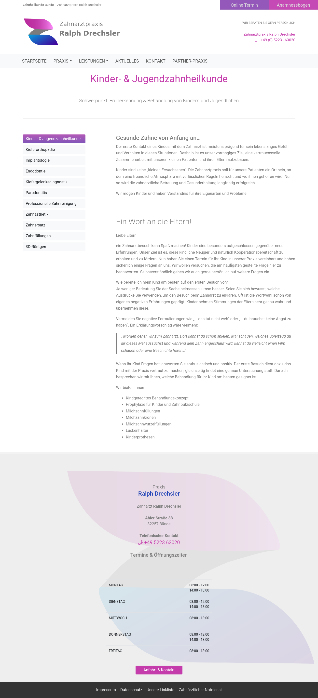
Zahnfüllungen (38, 236)
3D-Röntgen (36, 246)
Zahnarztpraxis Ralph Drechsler (79, 5)
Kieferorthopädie (40, 149)
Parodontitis (36, 192)
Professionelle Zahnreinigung (51, 203)
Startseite (34, 61)
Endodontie (36, 171)
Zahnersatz (35, 225)
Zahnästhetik (37, 214)
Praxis (61, 61)
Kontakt (156, 61)
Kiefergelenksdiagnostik (47, 182)
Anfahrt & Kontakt (158, 670)
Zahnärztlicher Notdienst (200, 689)
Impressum (106, 689)
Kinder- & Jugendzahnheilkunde (53, 138)
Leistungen (92, 61)
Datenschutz (131, 689)
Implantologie (38, 160)
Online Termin (244, 5)
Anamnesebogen (293, 5)
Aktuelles (127, 61)
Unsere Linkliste (160, 689)
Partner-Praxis (189, 61)
